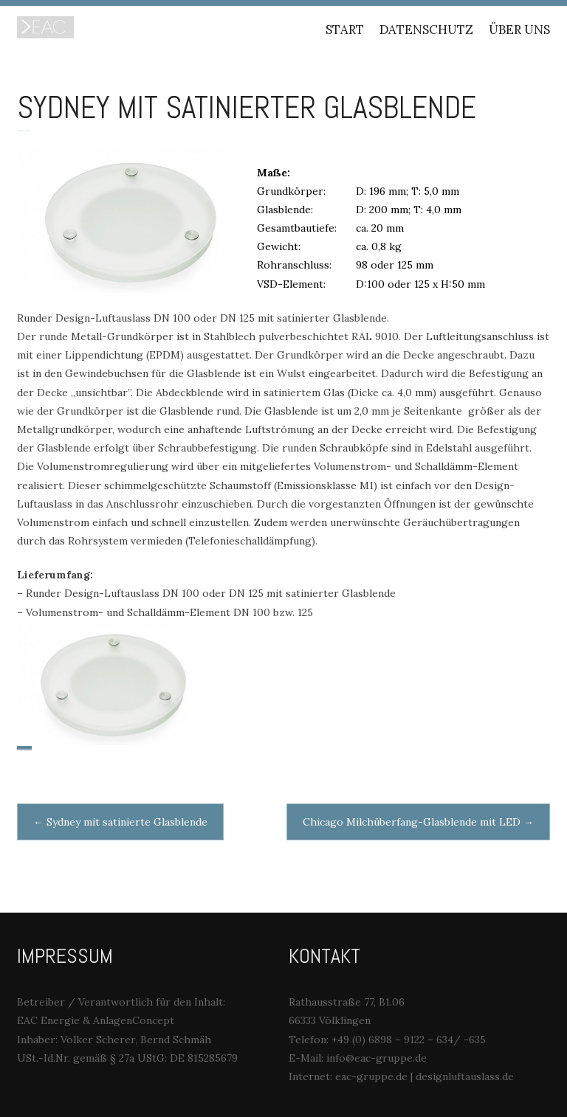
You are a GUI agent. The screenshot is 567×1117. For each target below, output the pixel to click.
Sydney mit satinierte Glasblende (120, 822)
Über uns (519, 29)
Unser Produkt (27, 750)
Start (345, 29)
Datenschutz (426, 29)
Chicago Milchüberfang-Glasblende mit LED (418, 822)
